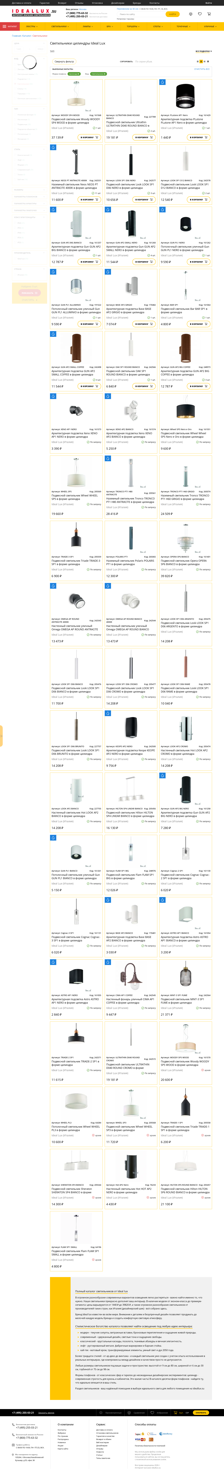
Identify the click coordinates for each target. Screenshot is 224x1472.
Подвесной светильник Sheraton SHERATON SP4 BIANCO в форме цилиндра (72, 1190)
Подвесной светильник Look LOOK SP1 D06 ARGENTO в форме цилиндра (185, 624)
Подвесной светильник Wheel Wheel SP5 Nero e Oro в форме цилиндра (183, 435)
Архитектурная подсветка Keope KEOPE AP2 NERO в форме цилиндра (130, 752)
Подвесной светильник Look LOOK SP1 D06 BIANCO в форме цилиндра (75, 689)
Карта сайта (63, 1448)
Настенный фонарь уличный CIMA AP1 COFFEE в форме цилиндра (130, 1000)
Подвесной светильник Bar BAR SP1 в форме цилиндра (184, 310)
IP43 (21, 228)
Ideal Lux (23, 258)
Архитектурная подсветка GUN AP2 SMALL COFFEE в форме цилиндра (73, 372)
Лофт (21, 160)
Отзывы (79, 2)
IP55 (21, 242)
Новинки (62, 1442)
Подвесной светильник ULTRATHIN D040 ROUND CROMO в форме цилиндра (127, 1066)
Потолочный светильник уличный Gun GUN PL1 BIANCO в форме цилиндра (76, 876)
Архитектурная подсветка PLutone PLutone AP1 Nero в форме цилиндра (184, 120)
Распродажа (63, 1439)
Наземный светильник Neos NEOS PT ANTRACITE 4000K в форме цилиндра (75, 186)
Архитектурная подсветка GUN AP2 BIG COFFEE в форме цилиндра (185, 372)
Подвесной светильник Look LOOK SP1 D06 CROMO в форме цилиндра (130, 689)
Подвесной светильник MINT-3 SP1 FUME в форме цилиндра (182, 1000)
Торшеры (24, 93)
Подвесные (24, 124)
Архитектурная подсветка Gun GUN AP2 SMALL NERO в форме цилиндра (130, 248)
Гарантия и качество (105, 1436)
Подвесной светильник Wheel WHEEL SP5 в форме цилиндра (75, 497)
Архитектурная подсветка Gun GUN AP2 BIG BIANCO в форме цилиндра (76, 248)
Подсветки (24, 79)
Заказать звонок (46, 1412)
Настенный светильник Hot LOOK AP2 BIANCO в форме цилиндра (75, 814)
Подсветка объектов (27, 129)
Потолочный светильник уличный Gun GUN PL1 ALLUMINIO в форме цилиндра (76, 310)
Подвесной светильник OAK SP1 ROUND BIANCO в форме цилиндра (128, 372)
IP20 (21, 223)
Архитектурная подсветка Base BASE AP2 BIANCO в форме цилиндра (128, 938)
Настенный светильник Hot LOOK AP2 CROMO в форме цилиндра (184, 752)
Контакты (155, 2)
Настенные (24, 119)
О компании (66, 1424)
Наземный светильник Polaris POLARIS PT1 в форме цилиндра (130, 562)
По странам (63, 1436)
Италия (22, 275)
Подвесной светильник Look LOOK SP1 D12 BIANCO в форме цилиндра (185, 186)
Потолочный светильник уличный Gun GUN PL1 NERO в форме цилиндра (185, 248)
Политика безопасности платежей (150, 1445)
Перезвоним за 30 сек (127, 9)
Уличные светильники (29, 98)
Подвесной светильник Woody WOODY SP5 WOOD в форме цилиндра (185, 1063)
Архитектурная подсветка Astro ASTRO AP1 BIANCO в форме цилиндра (184, 938)
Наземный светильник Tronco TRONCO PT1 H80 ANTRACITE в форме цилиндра (130, 500)
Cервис (100, 1424)
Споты (22, 89)
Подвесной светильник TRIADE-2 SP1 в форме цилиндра (75, 1063)
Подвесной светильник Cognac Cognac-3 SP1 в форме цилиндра (76, 938)
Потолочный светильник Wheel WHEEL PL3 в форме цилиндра (76, 1128)
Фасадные (23, 139)
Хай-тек (23, 179)
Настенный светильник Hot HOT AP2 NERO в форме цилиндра (128, 1190)
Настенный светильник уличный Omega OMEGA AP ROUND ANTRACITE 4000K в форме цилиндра (75, 627)
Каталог (10, 26)
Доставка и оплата (21, 2)
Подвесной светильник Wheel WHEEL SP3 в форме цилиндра (129, 1128)
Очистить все (202, 69)
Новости (100, 1452)
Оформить (201, 1413)
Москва (82, 9)
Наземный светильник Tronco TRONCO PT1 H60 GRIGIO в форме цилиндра (185, 497)
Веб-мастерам (102, 1442)
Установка (97, 2)
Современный (25, 169)
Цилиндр (74, 74)
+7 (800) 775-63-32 (86, 13)
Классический (25, 155)
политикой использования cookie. (151, 1459)
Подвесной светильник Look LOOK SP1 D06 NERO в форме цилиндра (130, 186)
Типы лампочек (103, 1458)
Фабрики (62, 1433)
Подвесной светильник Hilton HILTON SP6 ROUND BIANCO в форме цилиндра (185, 1190)
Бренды (137, 2)
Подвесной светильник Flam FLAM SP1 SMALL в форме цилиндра (75, 1252)
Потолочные (24, 134)
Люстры (23, 69)
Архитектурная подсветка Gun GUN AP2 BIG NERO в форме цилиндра (185, 814)
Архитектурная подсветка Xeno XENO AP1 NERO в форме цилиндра (74, 435)
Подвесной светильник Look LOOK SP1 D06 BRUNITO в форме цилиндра (75, 752)
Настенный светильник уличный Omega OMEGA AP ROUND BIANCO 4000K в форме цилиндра (127, 627)
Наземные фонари (27, 114)
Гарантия (44, 2)
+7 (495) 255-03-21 (86, 16)
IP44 (21, 233)
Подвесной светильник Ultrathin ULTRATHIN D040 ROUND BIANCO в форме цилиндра (127, 123)
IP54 (21, 237)
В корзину (89, 137)
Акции (60, 1445)
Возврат (62, 2)
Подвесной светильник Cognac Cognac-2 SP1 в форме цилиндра (185, 876)
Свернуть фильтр (64, 61)
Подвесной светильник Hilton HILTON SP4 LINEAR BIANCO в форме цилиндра (130, 814)
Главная (16, 35)
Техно (21, 174)
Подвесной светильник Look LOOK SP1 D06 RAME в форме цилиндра (185, 689)
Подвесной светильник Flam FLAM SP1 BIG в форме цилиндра (130, 876)
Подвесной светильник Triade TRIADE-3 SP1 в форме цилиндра (76, 562)
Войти (209, 3)
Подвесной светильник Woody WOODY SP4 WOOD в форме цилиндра (76, 120)
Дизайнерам (117, 2)
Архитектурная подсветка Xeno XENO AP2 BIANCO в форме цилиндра (129, 435)
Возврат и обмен (103, 1439)
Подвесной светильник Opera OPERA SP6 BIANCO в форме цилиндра (184, 562)
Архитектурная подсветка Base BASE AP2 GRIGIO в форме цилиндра (128, 310)
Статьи (99, 1455)
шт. (179, 1412)
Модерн (23, 165)
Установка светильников (107, 1433)
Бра (21, 64)
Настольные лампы (28, 74)
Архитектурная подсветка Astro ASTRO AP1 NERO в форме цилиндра (75, 1000)
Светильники (98, 74)
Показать (29, 293)
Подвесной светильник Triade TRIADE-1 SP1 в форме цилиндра (185, 1128)
